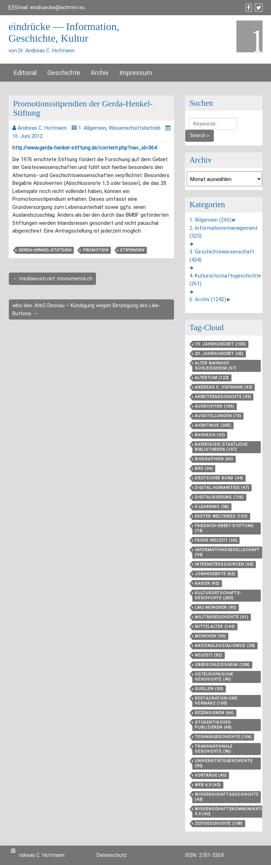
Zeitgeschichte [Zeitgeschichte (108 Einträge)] (219, 823)
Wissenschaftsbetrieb (135, 128)
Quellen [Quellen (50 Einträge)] (209, 688)
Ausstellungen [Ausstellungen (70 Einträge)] (218, 416)
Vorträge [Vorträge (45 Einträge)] (211, 775)
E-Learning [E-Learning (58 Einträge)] (212, 506)
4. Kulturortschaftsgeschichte (225, 280)
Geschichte (63, 72)
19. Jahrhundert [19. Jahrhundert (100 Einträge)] (220, 344)
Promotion (95, 250)
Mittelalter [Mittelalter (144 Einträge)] (215, 626)
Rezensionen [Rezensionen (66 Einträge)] (214, 713)
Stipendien (132, 250)
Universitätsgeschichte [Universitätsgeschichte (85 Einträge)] (224, 763)
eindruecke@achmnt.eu (57, 7)
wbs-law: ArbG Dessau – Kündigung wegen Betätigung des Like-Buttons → (86, 309)
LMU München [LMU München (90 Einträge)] (215, 607)
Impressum (135, 72)
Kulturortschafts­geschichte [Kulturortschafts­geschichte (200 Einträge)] (218, 595)
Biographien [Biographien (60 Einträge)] (214, 459)
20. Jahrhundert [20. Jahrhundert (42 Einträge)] (219, 353)
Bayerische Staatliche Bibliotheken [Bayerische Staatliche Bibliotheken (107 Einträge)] (221, 447)
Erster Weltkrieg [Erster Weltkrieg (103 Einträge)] (221, 516)
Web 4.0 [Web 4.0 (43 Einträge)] (208, 785)
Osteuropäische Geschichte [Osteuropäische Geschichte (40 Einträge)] (214, 677)
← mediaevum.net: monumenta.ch (52, 278)
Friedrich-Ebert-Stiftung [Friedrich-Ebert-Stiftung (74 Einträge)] (224, 528)
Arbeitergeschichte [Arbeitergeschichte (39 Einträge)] (223, 396)
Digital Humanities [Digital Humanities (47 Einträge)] (222, 487)
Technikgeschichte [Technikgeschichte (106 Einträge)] (223, 737)
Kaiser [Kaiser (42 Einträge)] (207, 583)
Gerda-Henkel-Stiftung (44, 250)
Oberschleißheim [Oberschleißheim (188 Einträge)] (222, 664)
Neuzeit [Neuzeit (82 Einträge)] (208, 655)
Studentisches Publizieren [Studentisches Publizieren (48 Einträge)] (213, 725)
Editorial (25, 72)
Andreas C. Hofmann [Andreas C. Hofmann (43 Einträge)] (223, 387)
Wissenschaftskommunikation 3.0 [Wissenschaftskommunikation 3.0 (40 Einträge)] (231, 811)
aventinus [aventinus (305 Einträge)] (213, 425)
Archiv (100, 72)
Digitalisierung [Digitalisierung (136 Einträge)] (219, 497)
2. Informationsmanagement (223, 232)
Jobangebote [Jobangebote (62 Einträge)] (215, 574)
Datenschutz (112, 855)
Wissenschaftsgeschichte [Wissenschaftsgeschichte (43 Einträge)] (226, 797)
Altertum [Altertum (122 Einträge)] (212, 377)
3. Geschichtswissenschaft (221, 256)
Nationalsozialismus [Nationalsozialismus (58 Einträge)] (225, 645)
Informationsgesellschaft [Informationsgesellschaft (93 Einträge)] (227, 552)
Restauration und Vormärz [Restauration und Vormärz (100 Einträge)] (216, 701)
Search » (199, 135)
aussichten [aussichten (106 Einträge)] (214, 406)
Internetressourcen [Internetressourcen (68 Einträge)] (224, 564)
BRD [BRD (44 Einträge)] (204, 468)
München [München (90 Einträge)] (210, 636)
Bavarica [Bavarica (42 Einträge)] (210, 435)
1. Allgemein (92, 128)
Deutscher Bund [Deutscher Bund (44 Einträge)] (219, 478)
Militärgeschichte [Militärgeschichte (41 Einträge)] (221, 617)
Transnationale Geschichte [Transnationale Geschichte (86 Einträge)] (214, 749)
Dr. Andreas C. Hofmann (36, 855)
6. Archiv (207, 299)
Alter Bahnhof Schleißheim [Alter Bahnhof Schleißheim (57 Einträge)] (215, 365)
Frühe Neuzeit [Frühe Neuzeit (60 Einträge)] (216, 540)
